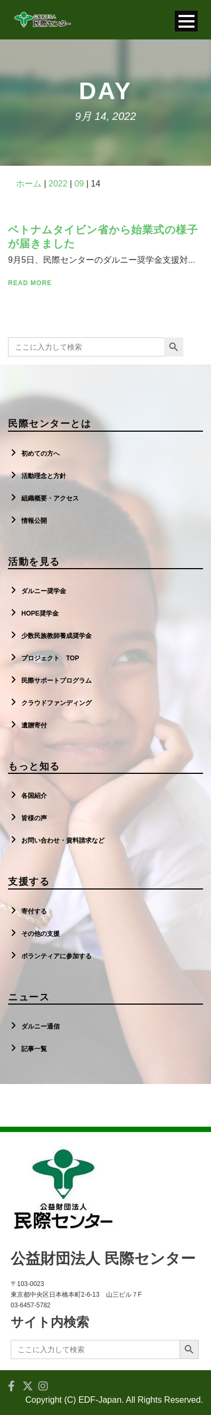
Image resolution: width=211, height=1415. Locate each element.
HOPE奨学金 (40, 613)
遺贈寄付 (34, 725)
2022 (58, 183)
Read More (30, 283)
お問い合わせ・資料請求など (62, 840)
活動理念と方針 (43, 476)
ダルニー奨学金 (43, 591)
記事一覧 (34, 1049)
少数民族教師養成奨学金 (56, 636)
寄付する (34, 911)
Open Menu (186, 21)
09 (79, 183)
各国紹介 (34, 795)
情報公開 (34, 520)
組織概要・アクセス (50, 498)
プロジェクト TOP (50, 658)
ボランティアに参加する (56, 956)
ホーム (29, 183)
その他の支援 (40, 933)
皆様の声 (34, 818)
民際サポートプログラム (56, 680)
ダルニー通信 (40, 1026)
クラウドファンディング (56, 703)
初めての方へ (40, 453)
